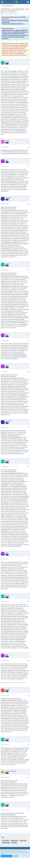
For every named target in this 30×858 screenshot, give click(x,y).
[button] (2, 2)
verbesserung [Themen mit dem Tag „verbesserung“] (6, 843)
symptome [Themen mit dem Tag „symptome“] (14, 843)
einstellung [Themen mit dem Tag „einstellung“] (23, 840)
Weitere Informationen (6, 856)
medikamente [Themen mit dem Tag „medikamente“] (14, 840)
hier (23, 23)
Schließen (15, 856)
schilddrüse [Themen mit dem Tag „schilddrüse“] (5, 840)
